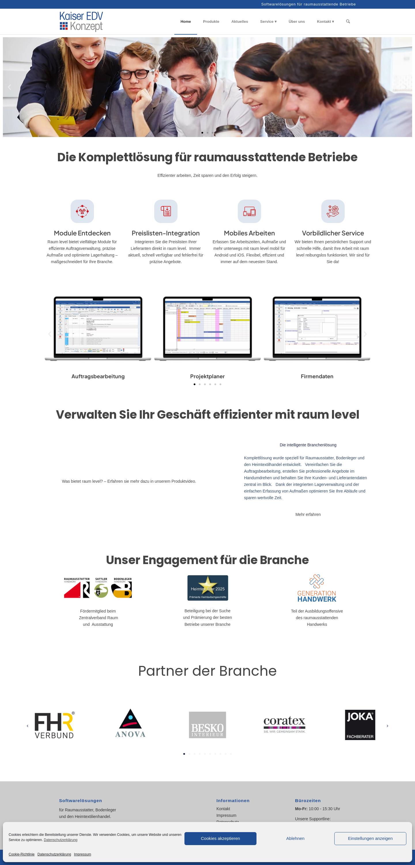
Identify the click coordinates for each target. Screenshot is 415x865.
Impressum (82, 854)
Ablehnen (295, 838)
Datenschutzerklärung (61, 840)
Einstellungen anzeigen (370, 838)
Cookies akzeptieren (220, 838)
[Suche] (348, 21)
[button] (9, 87)
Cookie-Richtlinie (22, 854)
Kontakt (223, 808)
